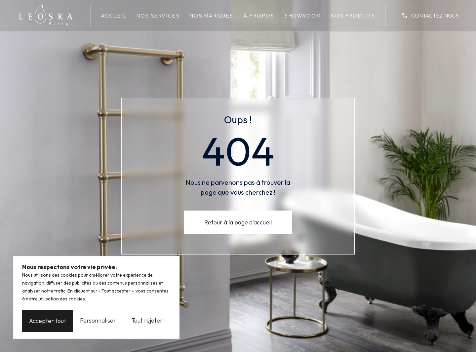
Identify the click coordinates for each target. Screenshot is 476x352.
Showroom (302, 16)
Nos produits (353, 16)
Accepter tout (147, 321)
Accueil (113, 16)
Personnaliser (47, 321)
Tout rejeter (97, 321)
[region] (96, 298)
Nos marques (211, 16)
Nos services (157, 16)
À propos (258, 16)
